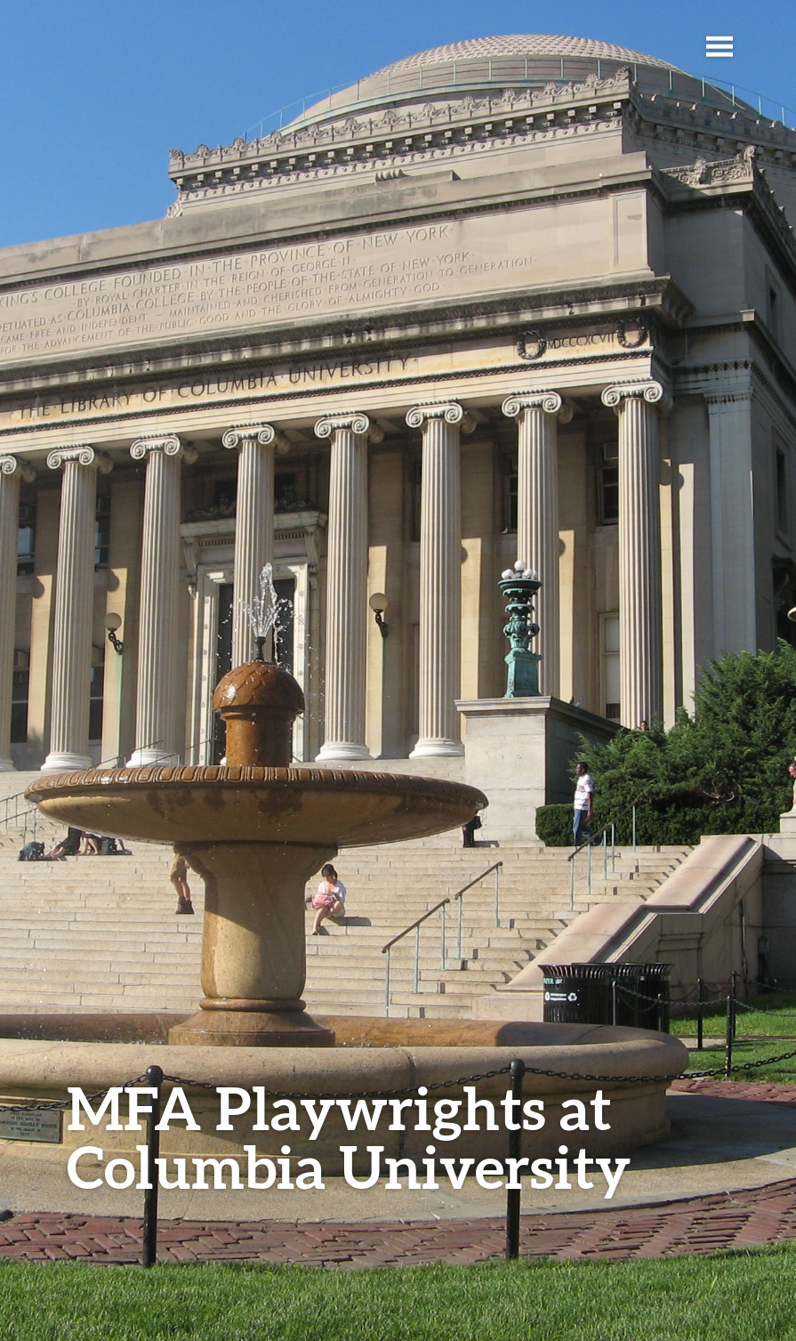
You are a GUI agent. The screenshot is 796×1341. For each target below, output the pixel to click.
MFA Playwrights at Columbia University (349, 1136)
